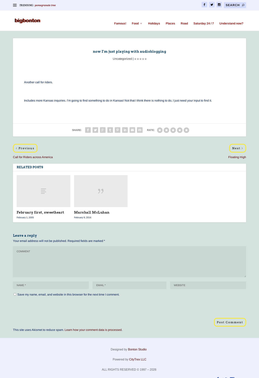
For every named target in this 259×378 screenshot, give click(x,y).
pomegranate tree (45, 5)
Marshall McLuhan (92, 207)
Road (184, 17)
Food (135, 17)
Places (170, 17)
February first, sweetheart (40, 207)
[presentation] (41, 303)
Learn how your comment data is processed (93, 324)
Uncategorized (122, 53)
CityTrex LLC (137, 353)
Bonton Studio (137, 343)
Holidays (154, 17)
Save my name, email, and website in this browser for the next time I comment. (68, 289)
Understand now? (231, 17)
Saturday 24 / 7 (203, 17)
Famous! (120, 17)
